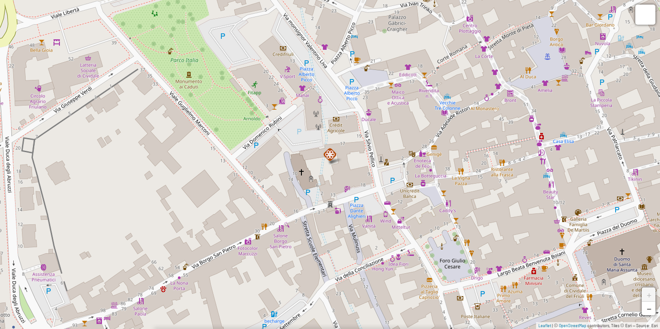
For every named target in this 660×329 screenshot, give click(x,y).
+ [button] (649, 294)
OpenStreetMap (572, 325)
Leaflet (544, 325)
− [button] (649, 308)
